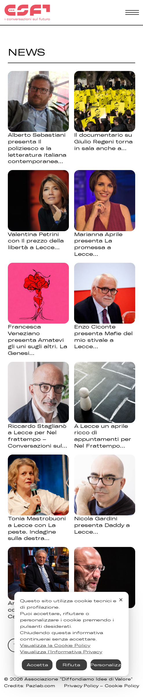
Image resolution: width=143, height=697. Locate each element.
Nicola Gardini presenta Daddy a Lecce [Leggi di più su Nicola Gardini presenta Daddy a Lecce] (102, 525)
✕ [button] (121, 599)
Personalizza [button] (105, 664)
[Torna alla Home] (27, 12)
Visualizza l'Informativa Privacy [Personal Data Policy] (61, 651)
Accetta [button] (37, 664)
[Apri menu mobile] (132, 12)
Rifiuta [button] (71, 664)
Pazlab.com (40, 685)
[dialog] (71, 634)
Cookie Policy (122, 685)
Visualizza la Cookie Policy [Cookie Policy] (55, 645)
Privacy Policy (81, 685)
